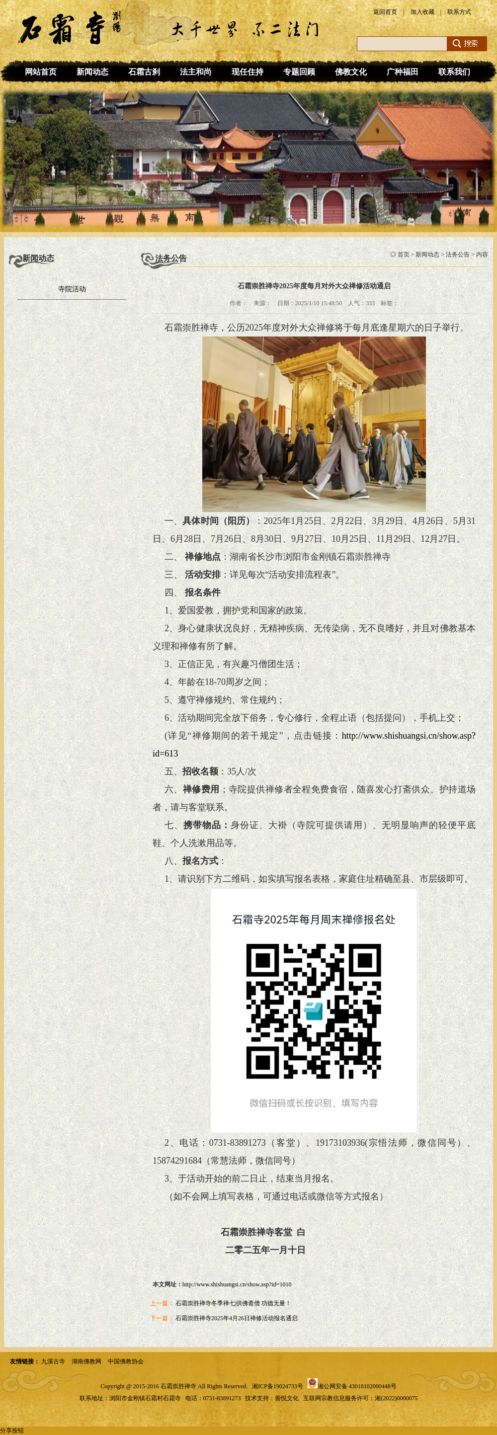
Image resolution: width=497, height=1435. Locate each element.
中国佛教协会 (126, 1361)
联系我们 (454, 72)
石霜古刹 (144, 72)
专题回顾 (299, 72)
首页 (404, 254)
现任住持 (247, 72)
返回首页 (385, 11)
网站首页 (41, 72)
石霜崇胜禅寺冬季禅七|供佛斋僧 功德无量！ (233, 1303)
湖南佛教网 (86, 1361)
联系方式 (459, 11)
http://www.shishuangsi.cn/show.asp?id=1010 (237, 1284)
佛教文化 (351, 72)
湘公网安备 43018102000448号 (357, 1386)
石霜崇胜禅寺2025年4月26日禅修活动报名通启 (236, 1318)
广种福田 (402, 72)
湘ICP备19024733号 (277, 1386)
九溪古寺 (53, 1361)
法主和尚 (196, 72)
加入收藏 (422, 11)
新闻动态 (92, 72)
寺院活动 (72, 289)
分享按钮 (12, 1430)
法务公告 (458, 254)
